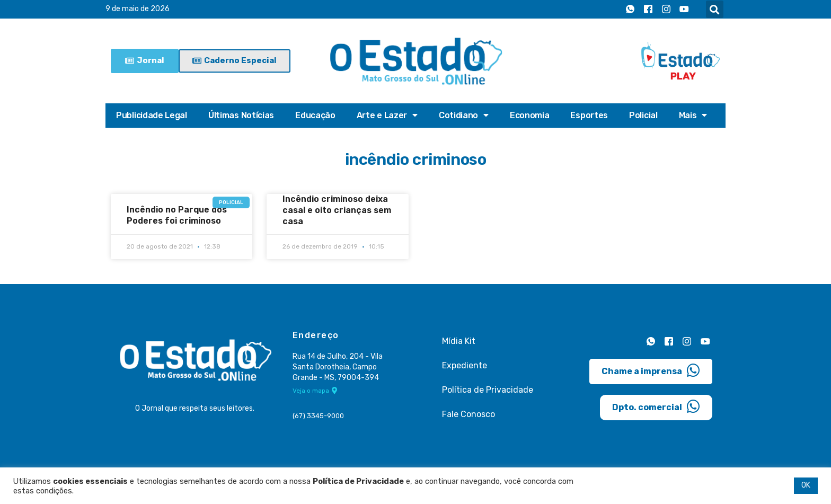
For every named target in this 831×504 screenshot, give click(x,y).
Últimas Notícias (241, 115)
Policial (643, 115)
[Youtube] (684, 9)
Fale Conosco (468, 414)
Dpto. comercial (656, 406)
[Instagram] (666, 9)
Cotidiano (464, 115)
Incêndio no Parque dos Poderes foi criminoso (177, 215)
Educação (315, 115)
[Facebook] (648, 9)
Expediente (464, 365)
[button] (714, 9)
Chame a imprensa (651, 369)
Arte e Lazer (387, 115)
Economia (530, 115)
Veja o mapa (315, 391)
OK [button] (805, 485)
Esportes (589, 115)
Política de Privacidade (487, 390)
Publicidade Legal (151, 115)
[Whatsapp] (630, 9)
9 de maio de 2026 (137, 9)
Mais (693, 115)
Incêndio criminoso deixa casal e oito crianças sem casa (336, 210)
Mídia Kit (458, 341)
